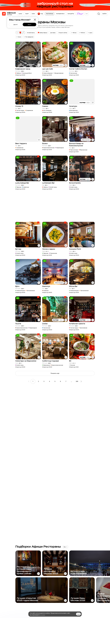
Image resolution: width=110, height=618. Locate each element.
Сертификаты (99, 601)
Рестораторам (99, 593)
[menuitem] (20, 14)
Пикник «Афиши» (86, 597)
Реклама (73, 599)
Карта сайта (74, 602)
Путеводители (87, 601)
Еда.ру (85, 604)
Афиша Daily (86, 593)
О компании (74, 596)
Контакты (74, 605)
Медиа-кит (74, 593)
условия (42, 615)
